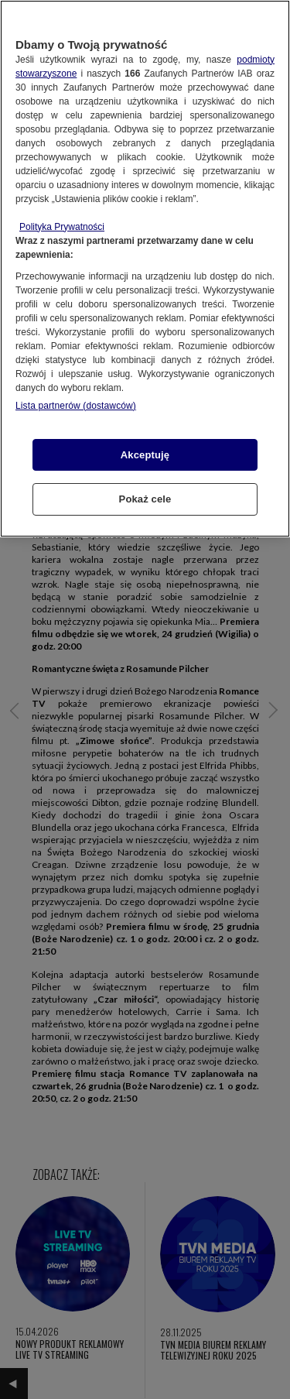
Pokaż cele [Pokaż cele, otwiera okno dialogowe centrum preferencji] (145, 499)
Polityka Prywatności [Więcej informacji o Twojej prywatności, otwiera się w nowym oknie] (61, 226)
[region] (145, 268)
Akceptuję (145, 455)
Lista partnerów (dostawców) (75, 405)
